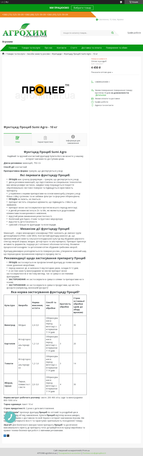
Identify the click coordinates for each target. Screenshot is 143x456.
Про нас (48, 48)
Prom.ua (86, 450)
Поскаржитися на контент (69, 453)
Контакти (61, 48)
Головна (13, 48)
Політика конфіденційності (94, 453)
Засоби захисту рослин (38, 54)
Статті (74, 48)
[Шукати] (112, 33)
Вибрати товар (82, 7)
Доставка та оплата (91, 48)
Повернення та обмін (116, 48)
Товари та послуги (31, 48)
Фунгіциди (57, 54)
